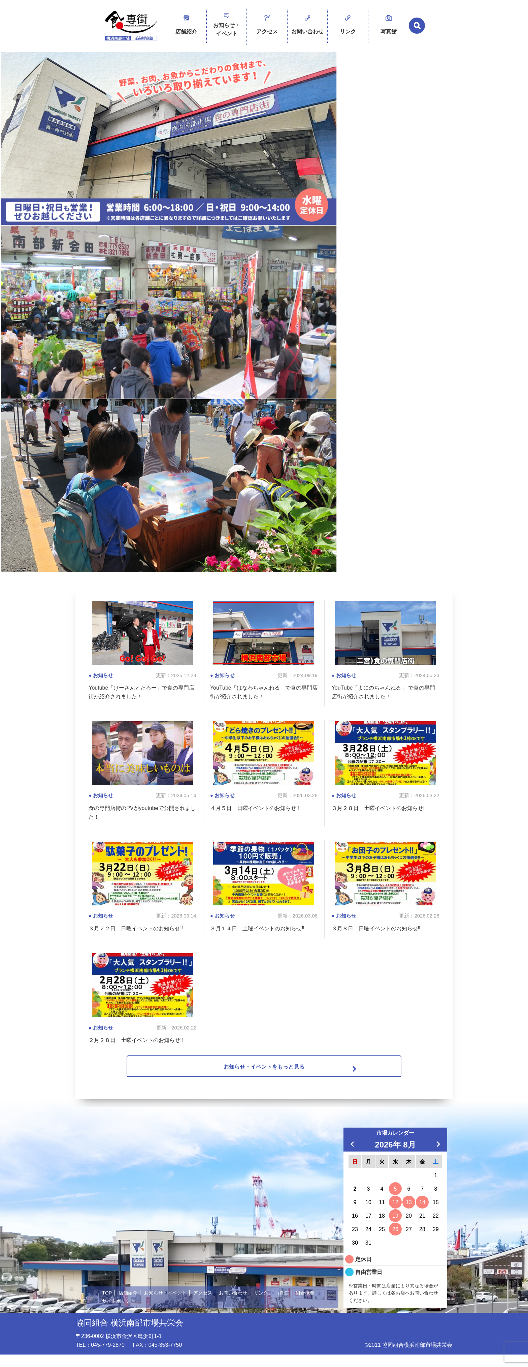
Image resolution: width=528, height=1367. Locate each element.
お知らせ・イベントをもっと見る (264, 1077)
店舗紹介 (186, 24)
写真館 (388, 24)
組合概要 (112, 1313)
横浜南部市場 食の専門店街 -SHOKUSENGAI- (131, 27)
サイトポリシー (146, 1313)
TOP (107, 1305)
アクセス (267, 24)
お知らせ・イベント (226, 26)
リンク (348, 24)
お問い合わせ (307, 24)
